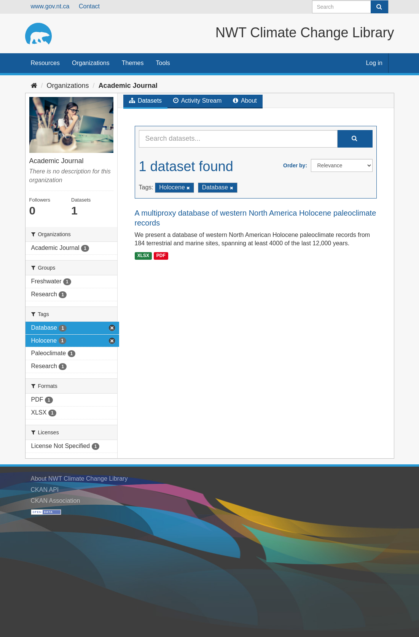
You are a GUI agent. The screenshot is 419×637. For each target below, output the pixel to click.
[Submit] (379, 6)
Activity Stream (197, 100)
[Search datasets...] (238, 139)
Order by (294, 165)
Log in (374, 63)
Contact (89, 6)
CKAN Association (55, 500)
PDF (161, 255)
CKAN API (45, 489)
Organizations (91, 63)
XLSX (143, 255)
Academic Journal (128, 85)
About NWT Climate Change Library (79, 478)
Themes (133, 63)
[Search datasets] (350, 6)
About (244, 100)
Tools (163, 63)
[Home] (34, 85)
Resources (45, 63)
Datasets (145, 100)
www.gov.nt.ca (50, 6)
